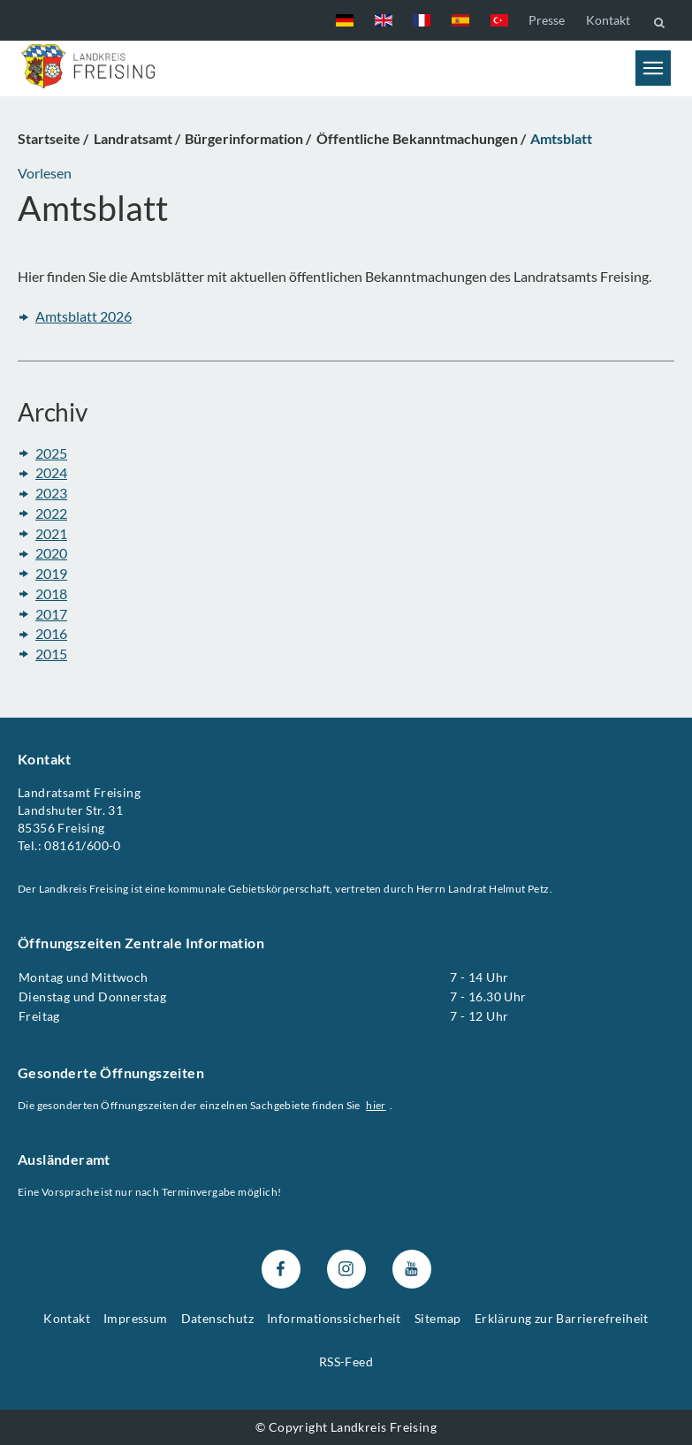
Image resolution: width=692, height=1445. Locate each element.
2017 (51, 613)
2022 (51, 513)
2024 (51, 473)
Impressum (135, 1318)
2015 (51, 653)
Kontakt (608, 19)
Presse (547, 19)
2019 (51, 573)
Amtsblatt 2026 (83, 316)
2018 (51, 593)
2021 (51, 533)
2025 (51, 453)
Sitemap (437, 1318)
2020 (51, 553)
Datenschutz (217, 1318)
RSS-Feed (346, 1361)
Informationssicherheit (334, 1318)
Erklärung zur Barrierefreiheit (562, 1318)
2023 (51, 493)
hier (376, 1105)
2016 (51, 634)
